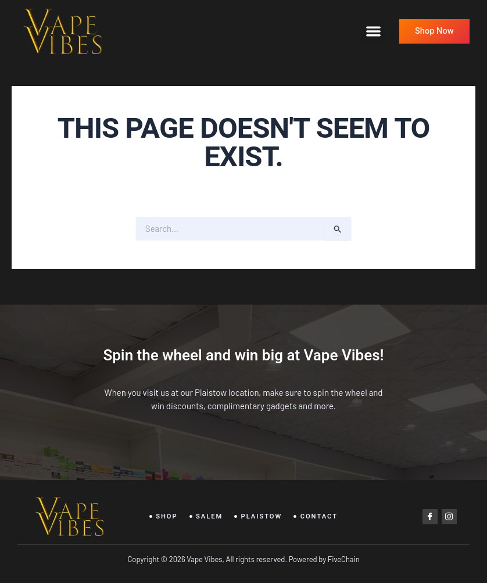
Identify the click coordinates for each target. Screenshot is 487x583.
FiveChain (343, 559)
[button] (373, 32)
